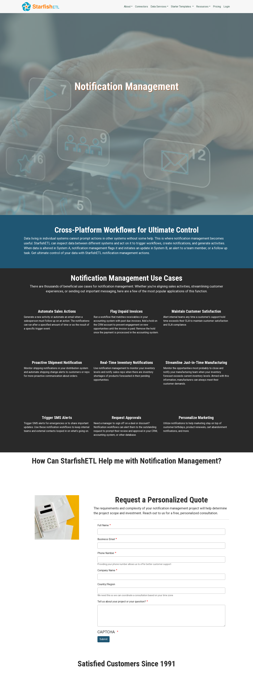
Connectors (141, 6)
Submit (103, 639)
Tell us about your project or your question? (121, 601)
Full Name (103, 525)
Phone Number (105, 553)
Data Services (158, 6)
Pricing (217, 6)
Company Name (106, 570)
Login (226, 6)
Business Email (106, 539)
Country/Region (106, 584)
